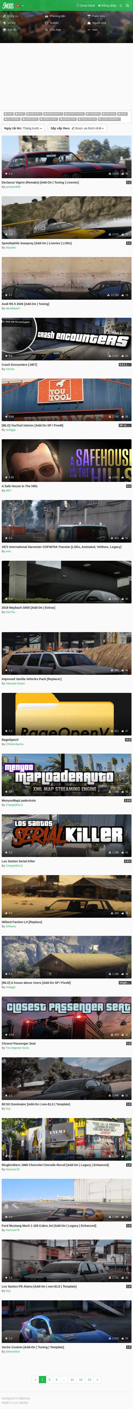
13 (89, 1379)
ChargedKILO (14, 804)
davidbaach (13, 308)
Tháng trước (23, 128)
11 (72, 1379)
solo (8, 551)
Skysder (11, 247)
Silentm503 (13, 1351)
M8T (8, 490)
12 (81, 1379)
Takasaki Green (15, 683)
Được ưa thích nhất (77, 128)
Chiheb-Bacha (14, 744)
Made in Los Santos (15, 1402)
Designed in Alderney (16, 1398)
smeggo (11, 429)
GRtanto (11, 926)
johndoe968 (13, 186)
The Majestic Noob (17, 1047)
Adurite (10, 369)
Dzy (8, 1108)
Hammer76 (12, 1169)
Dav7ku (10, 612)
